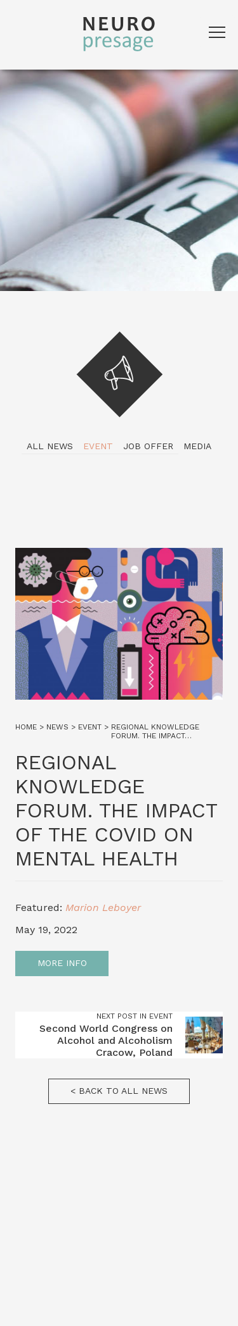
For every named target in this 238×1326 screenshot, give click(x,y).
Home (26, 726)
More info (62, 963)
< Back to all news (119, 1091)
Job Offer (148, 446)
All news (50, 446)
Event (98, 446)
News (57, 726)
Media (197, 446)
